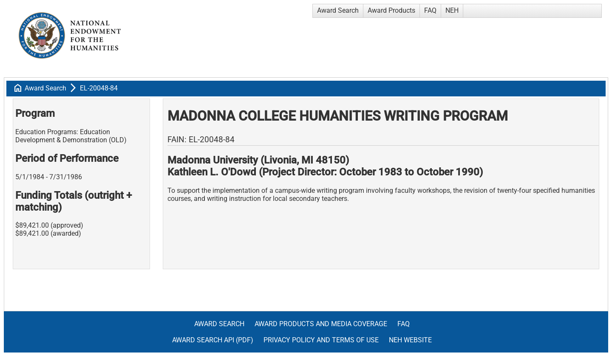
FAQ (430, 10)
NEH (452, 10)
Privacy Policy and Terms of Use (321, 340)
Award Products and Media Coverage (321, 324)
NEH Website (410, 340)
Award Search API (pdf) (212, 340)
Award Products (391, 10)
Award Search (338, 10)
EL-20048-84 (99, 88)
